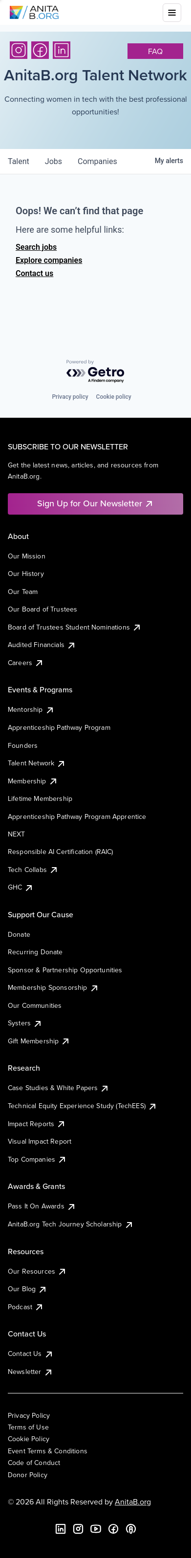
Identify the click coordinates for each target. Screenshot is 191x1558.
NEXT (16, 834)
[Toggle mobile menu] (172, 12)
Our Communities (35, 1005)
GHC (21, 887)
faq (155, 51)
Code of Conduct (34, 1462)
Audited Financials (42, 644)
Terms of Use (28, 1427)
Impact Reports (37, 1124)
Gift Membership (39, 1041)
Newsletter (30, 1371)
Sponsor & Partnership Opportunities (65, 970)
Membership (33, 781)
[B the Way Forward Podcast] (131, 1529)
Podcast (26, 1307)
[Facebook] (40, 50)
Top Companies (37, 1159)
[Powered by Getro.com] (95, 372)
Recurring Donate (35, 952)
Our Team (23, 591)
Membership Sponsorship (53, 987)
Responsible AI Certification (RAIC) (60, 851)
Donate (19, 934)
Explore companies (49, 260)
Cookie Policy (28, 1439)
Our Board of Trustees (42, 609)
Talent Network (37, 763)
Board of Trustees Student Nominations (75, 627)
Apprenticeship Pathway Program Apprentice (77, 816)
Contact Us (31, 1353)
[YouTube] (96, 1529)
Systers (25, 1023)
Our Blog (27, 1289)
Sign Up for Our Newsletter (95, 503)
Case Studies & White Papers (58, 1088)
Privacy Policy (29, 1415)
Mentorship (31, 709)
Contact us (34, 273)
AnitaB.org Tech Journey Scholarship (71, 1224)
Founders (23, 745)
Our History (26, 573)
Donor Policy (27, 1475)
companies (97, 161)
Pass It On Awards (42, 1206)
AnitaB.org (133, 1501)
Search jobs (36, 247)
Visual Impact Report (39, 1141)
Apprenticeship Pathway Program (59, 727)
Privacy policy (70, 396)
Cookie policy (113, 396)
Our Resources (37, 1271)
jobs (53, 161)
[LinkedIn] (61, 50)
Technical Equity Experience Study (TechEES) (82, 1106)
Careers (26, 663)
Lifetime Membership (40, 798)
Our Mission (26, 556)
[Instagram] (18, 50)
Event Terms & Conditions (47, 1451)
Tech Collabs (33, 869)
